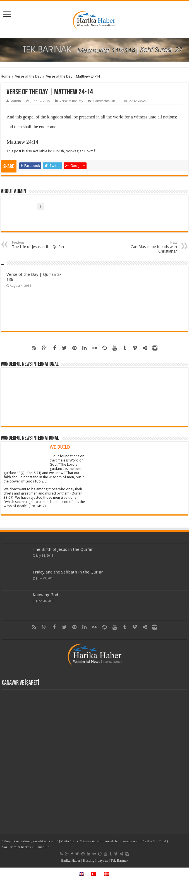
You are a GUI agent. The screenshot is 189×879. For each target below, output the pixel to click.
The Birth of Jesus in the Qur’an (63, 549)
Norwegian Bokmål (81, 151)
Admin (16, 101)
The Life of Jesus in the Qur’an (40, 245)
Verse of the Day (28, 76)
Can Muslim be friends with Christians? (148, 247)
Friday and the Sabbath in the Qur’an (68, 572)
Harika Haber (70, 860)
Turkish (58, 151)
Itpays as (101, 860)
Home (5, 76)
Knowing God (45, 594)
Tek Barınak (119, 860)
